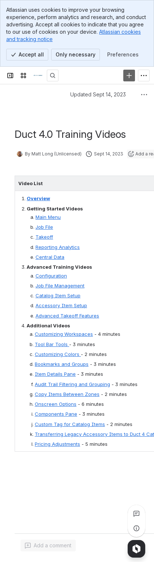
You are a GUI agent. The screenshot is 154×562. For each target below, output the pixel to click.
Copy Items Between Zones (67, 394)
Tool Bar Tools (52, 344)
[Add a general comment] (48, 545)
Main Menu (48, 217)
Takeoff (44, 237)
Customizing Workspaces (64, 334)
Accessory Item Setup (61, 305)
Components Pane (56, 414)
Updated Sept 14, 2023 (98, 94)
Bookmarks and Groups (62, 364)
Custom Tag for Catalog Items (70, 424)
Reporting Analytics (57, 247)
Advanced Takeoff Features (67, 316)
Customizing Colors (58, 354)
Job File (44, 227)
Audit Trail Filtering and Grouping (72, 384)
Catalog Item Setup (57, 295)
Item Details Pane (55, 374)
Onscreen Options (55, 404)
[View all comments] (136, 513)
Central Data (49, 257)
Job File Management (59, 286)
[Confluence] (38, 75)
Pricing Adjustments (57, 444)
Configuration (51, 276)
